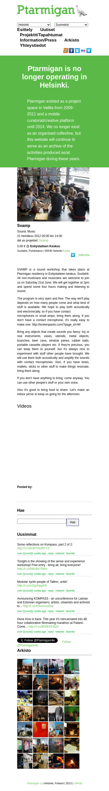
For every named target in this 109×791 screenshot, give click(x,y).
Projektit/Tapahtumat (41, 34)
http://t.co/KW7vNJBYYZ (33, 548)
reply (51, 553)
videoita (80, 255)
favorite (70, 553)
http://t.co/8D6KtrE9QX (43, 626)
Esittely (25, 29)
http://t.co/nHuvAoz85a (38, 606)
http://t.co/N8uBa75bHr (32, 569)
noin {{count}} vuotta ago (31, 553)
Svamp (43, 240)
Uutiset (47, 29)
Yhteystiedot (33, 45)
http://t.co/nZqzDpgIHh (32, 585)
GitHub (78, 783)
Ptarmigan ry (34, 783)
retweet (59, 553)
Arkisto (71, 40)
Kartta (66, 250)
